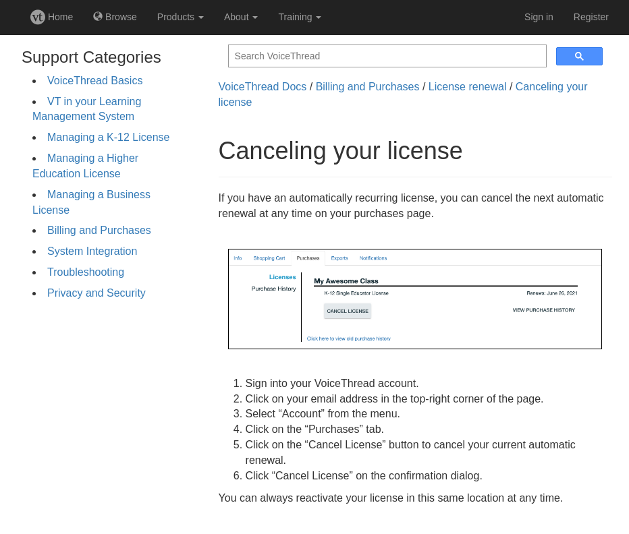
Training (299, 16)
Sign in (538, 16)
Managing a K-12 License (108, 137)
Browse (115, 16)
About (241, 16)
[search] (386, 56)
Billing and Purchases (99, 230)
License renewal (468, 86)
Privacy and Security (96, 293)
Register (591, 16)
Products (180, 16)
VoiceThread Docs (263, 86)
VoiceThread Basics (94, 80)
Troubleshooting (85, 272)
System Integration (92, 251)
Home (51, 16)
